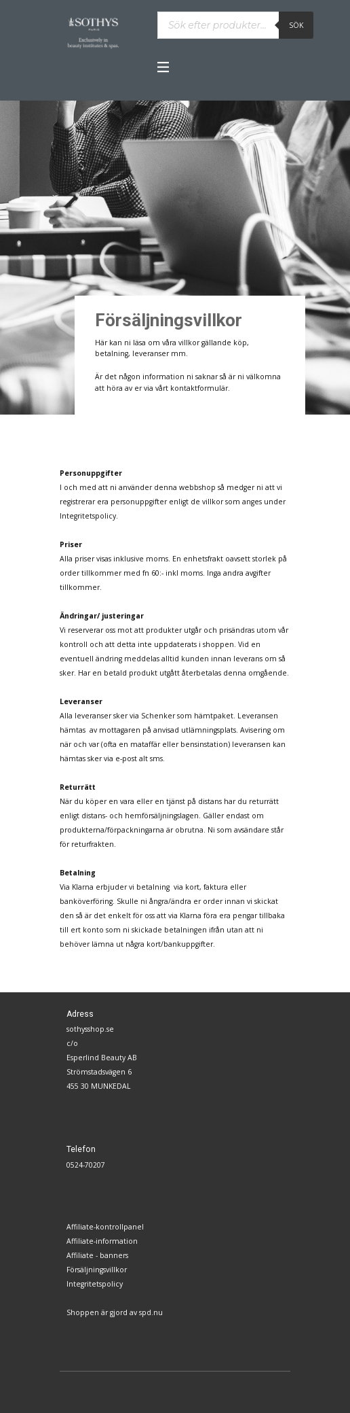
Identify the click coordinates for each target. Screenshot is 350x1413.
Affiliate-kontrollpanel (105, 1227)
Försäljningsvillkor (96, 1269)
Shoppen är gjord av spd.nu (114, 1312)
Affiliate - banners (97, 1255)
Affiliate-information (102, 1241)
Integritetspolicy (94, 1284)
